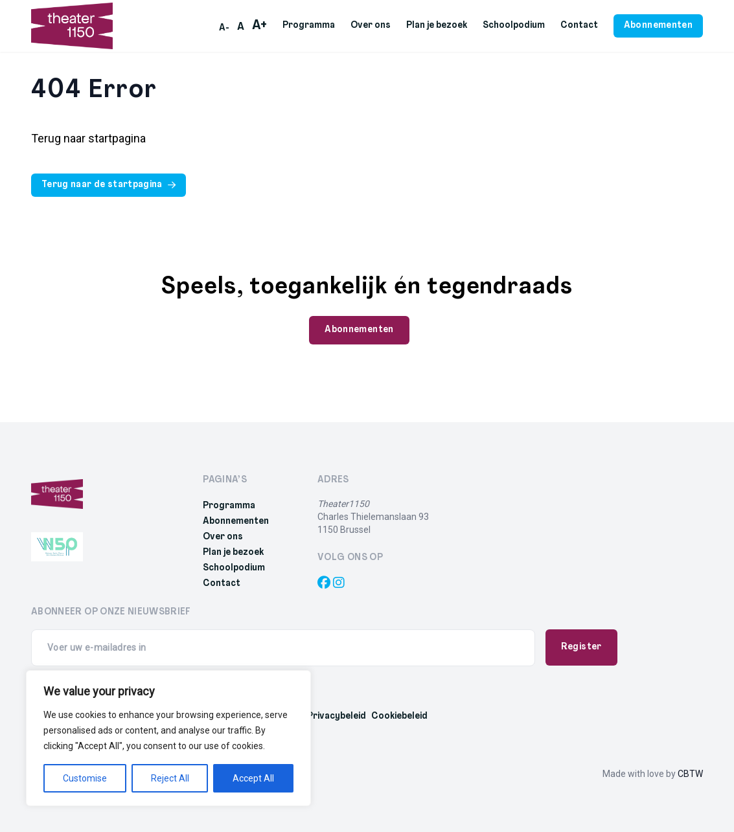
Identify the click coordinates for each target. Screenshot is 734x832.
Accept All (253, 778)
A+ (259, 25)
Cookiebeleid (399, 716)
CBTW (690, 774)
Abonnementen (236, 521)
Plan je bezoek (436, 25)
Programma (308, 25)
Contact (579, 25)
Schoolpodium (514, 25)
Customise (85, 778)
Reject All (170, 778)
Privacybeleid (336, 716)
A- (224, 28)
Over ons (370, 25)
